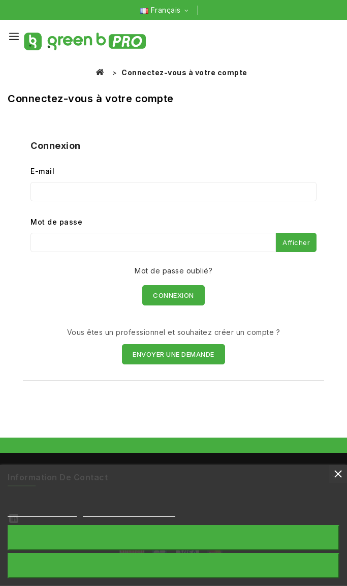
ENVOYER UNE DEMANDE (173, 354)
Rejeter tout (173, 537)
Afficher (296, 242)
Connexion (173, 295)
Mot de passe (56, 222)
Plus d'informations (42, 512)
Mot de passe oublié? (173, 270)
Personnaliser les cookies (129, 512)
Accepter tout (173, 565)
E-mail (42, 171)
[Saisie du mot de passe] (153, 242)
